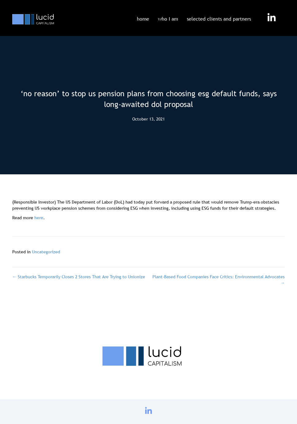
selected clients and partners (219, 18)
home (143, 18)
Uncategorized (46, 252)
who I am (168, 18)
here (38, 217)
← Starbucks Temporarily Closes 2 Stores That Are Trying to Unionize (78, 276)
